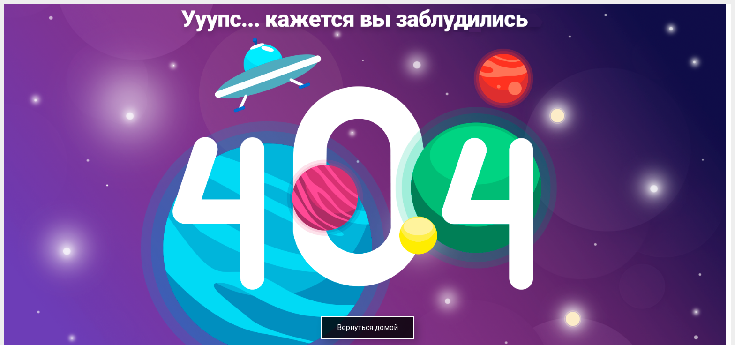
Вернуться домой (367, 327)
